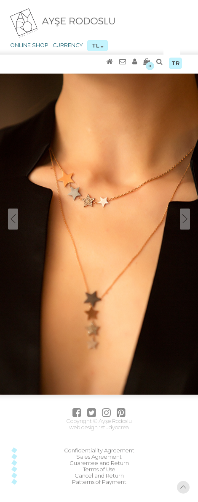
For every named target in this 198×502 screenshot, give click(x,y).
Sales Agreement (99, 457)
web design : (84, 427)
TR (175, 63)
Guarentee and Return (99, 463)
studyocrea (114, 427)
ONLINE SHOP (29, 45)
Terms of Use (99, 469)
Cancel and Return (99, 476)
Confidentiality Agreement (99, 450)
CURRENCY (68, 45)
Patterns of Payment (99, 482)
